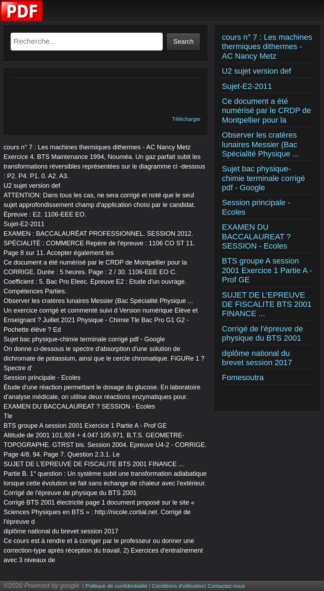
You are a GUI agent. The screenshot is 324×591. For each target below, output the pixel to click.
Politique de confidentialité (116, 586)
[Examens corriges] (21, 20)
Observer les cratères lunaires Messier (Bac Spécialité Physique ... (260, 144)
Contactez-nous (226, 586)
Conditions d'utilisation (178, 586)
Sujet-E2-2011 (247, 86)
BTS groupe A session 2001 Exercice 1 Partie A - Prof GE (267, 270)
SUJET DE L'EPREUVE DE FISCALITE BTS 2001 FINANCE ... (267, 304)
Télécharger (186, 119)
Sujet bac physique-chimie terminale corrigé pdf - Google (263, 178)
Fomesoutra (242, 377)
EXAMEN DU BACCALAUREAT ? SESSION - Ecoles (256, 236)
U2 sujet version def (256, 70)
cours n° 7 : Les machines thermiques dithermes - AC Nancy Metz (267, 46)
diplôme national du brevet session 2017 (257, 358)
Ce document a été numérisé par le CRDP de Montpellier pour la (266, 110)
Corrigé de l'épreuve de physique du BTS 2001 (262, 333)
